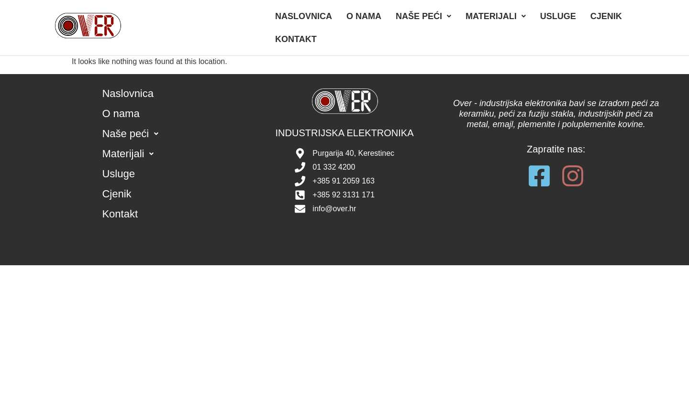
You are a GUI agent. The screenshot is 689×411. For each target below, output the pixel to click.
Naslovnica (303, 16)
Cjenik (606, 16)
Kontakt (296, 39)
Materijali (496, 16)
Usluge (558, 16)
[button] (423, 16)
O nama (363, 16)
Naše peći (423, 16)
